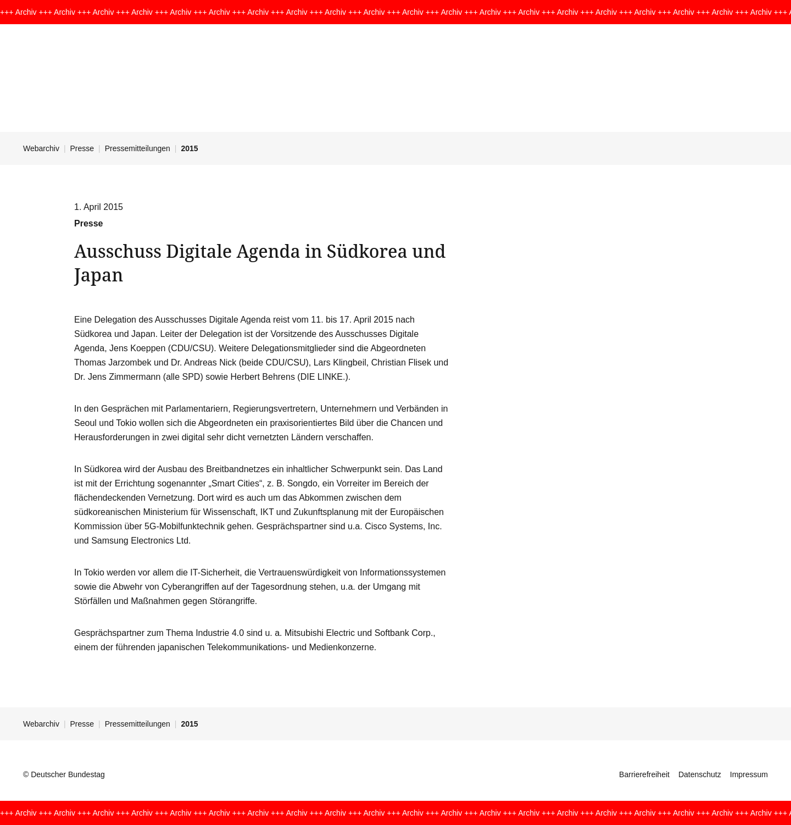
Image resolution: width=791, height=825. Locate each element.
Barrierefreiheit (644, 774)
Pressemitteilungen (137, 148)
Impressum (749, 774)
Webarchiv (41, 148)
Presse (82, 148)
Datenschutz (699, 774)
